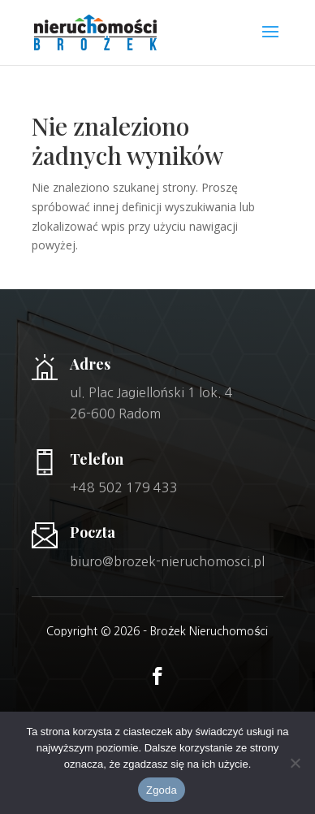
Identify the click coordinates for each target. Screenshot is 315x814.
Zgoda (161, 790)
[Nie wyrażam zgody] (295, 763)
